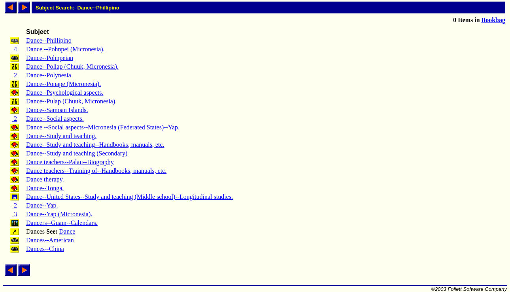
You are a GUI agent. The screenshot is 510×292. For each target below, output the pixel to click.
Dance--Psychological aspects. (64, 92)
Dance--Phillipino (49, 40)
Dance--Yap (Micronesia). (59, 214)
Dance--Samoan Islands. (57, 110)
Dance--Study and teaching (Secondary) (76, 153)
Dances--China (45, 248)
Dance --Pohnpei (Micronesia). (65, 49)
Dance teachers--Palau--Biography (70, 162)
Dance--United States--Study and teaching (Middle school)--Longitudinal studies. (129, 196)
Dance (67, 231)
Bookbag (493, 20)
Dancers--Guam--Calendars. (62, 222)
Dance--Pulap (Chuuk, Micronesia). (71, 101)
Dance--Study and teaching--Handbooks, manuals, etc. (95, 144)
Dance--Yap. (42, 205)
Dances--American (50, 240)
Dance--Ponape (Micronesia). (63, 83)
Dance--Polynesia (48, 75)
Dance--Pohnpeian (49, 57)
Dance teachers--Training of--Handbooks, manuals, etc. (96, 170)
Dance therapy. (45, 179)
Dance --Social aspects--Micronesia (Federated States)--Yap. (102, 127)
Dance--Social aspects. (55, 118)
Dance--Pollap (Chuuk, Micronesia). (72, 66)
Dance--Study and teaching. (61, 136)
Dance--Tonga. (45, 188)
